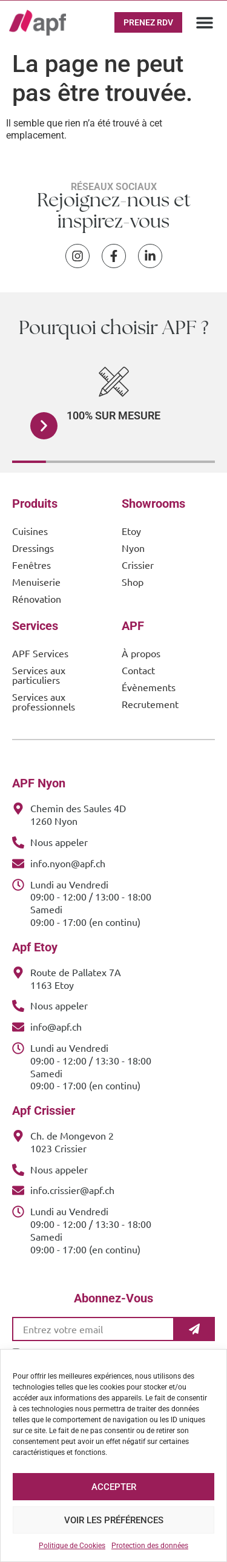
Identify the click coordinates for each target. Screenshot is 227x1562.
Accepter (113, 1487)
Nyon (133, 548)
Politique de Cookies (72, 1545)
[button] (204, 22)
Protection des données (149, 1545)
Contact (138, 670)
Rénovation (36, 598)
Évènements (149, 687)
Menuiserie (36, 582)
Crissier (138, 565)
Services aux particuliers (38, 675)
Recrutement (150, 704)
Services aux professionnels (43, 701)
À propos (141, 653)
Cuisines (30, 531)
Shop (132, 582)
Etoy (131, 531)
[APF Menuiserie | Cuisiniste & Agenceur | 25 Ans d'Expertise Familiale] (37, 23)
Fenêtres (31, 565)
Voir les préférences (113, 1520)
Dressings (33, 548)
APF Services (40, 653)
